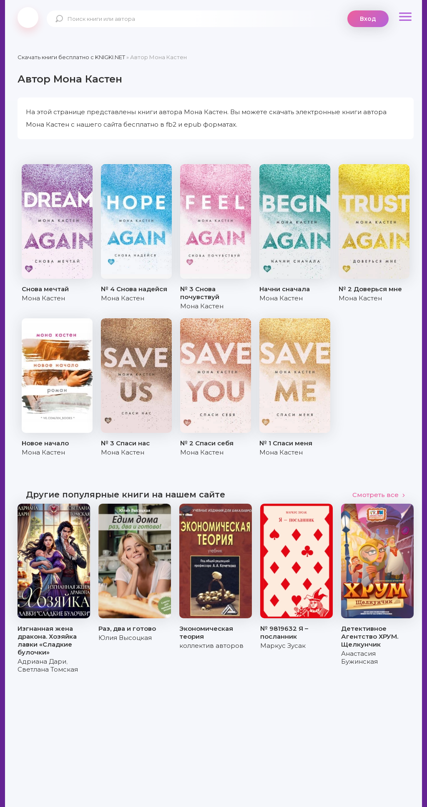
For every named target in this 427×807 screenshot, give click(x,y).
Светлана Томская (48, 669)
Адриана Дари (42, 661)
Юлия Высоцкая (125, 638)
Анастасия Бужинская (359, 657)
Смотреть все (378, 495)
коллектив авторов (211, 646)
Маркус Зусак (283, 646)
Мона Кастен (43, 298)
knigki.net (28, 17)
